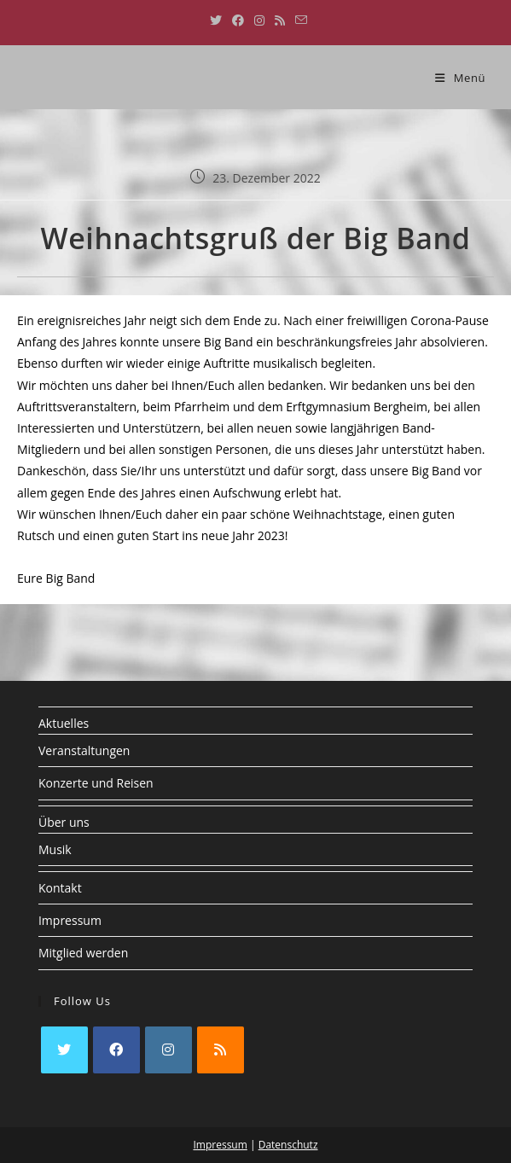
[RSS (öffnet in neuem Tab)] (280, 20)
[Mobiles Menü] (460, 77)
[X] (64, 1049)
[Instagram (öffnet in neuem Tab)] (259, 20)
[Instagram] (168, 1049)
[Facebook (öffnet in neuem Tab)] (238, 20)
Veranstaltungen (84, 750)
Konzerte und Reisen (96, 783)
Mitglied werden (83, 953)
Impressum (70, 920)
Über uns (64, 822)
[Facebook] (116, 1049)
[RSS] (220, 1049)
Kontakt (60, 888)
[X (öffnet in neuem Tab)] (216, 20)
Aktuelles (63, 723)
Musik (55, 849)
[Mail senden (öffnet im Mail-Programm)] (298, 20)
